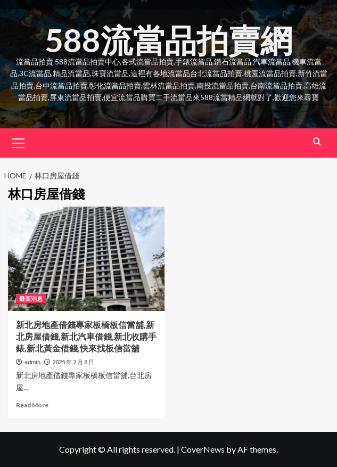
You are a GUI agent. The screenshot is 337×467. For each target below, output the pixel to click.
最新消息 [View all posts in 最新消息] (31, 298)
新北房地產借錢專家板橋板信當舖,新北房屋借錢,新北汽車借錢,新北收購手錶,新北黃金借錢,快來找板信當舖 (86, 336)
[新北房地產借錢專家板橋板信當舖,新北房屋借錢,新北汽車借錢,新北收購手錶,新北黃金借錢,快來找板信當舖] (86, 259)
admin (32, 362)
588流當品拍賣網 (168, 40)
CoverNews (203, 449)
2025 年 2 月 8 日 (73, 361)
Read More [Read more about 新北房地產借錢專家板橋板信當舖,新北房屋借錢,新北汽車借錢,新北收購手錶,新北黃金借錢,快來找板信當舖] (32, 405)
